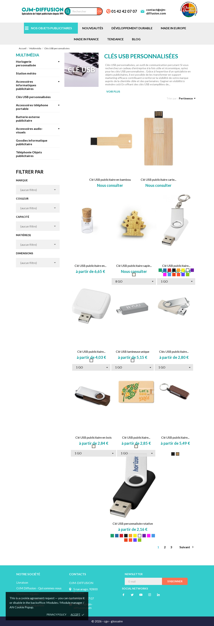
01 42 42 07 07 (124, 11)
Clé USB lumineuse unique (132, 351)
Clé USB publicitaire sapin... (134, 265)
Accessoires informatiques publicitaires (26, 85)
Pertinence (187, 98)
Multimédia (27, 55)
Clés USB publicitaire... (174, 351)
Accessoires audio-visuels (29, 130)
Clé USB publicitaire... (176, 265)
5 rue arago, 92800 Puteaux (85, 590)
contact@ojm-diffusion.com (156, 11)
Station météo (26, 73)
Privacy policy (56, 614)
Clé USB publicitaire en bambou (110, 179)
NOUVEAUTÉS (92, 28)
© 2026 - (98, 621)
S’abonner (174, 581)
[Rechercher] (86, 11)
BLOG (136, 39)
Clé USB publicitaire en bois (93, 437)
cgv (106, 621)
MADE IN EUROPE (173, 28)
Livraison (22, 582)
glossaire (117, 621)
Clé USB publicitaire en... (90, 265)
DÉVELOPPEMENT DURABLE (131, 28)
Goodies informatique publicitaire (31, 142)
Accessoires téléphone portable (32, 106)
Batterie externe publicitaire (28, 118)
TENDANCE (115, 39)
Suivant (187, 547)
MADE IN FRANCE (86, 39)
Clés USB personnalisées (33, 97)
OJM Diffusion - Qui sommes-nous (39, 588)
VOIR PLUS (113, 91)
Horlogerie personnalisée (26, 63)
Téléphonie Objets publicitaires (29, 154)
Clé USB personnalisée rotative (133, 523)
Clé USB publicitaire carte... (158, 179)
